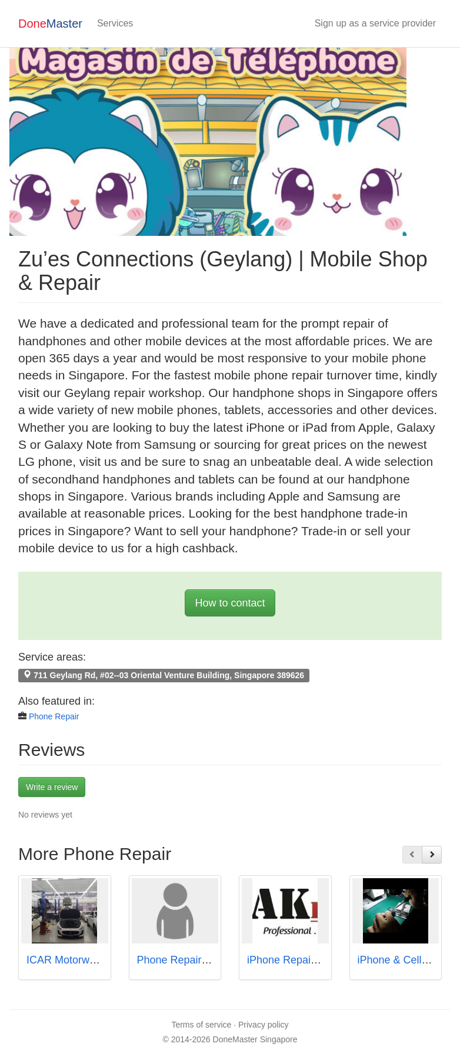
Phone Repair (54, 716)
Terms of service (201, 1024)
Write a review (52, 787)
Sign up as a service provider (375, 23)
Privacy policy (263, 1024)
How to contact (230, 603)
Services (115, 23)
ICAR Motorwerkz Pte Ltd (86, 960)
